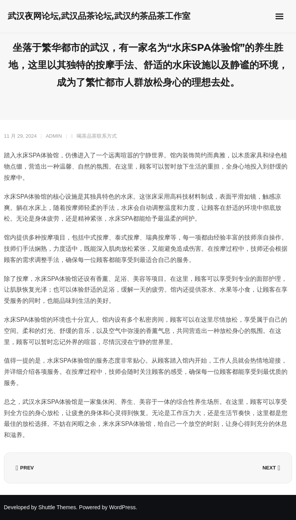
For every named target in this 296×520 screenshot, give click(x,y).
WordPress (122, 507)
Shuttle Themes (57, 507)
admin (54, 136)
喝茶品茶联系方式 (97, 136)
